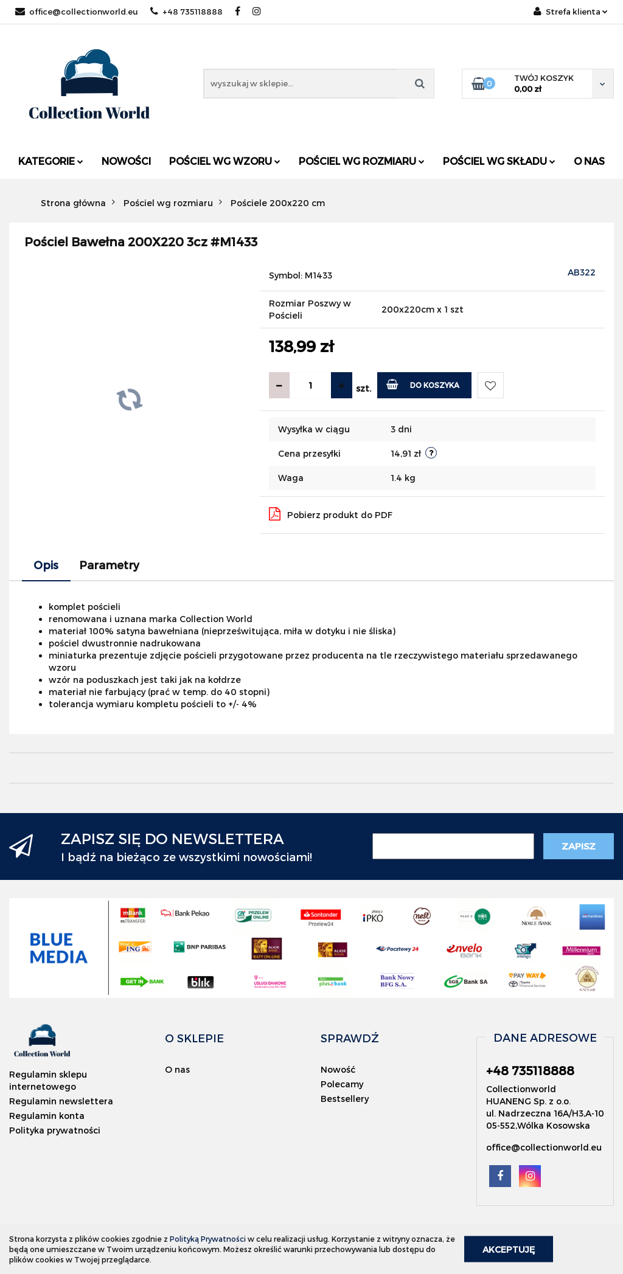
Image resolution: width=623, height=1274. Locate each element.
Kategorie (50, 161)
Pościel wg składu (499, 161)
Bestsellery (345, 1098)
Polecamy (342, 1084)
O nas (589, 161)
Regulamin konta (47, 1115)
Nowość (338, 1069)
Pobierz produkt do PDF (330, 514)
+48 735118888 (186, 11)
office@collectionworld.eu (76, 11)
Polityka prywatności (54, 1130)
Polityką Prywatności (208, 1238)
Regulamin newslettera (61, 1101)
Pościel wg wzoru (224, 161)
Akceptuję (508, 1249)
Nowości (126, 161)
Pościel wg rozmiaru (362, 161)
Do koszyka (423, 384)
